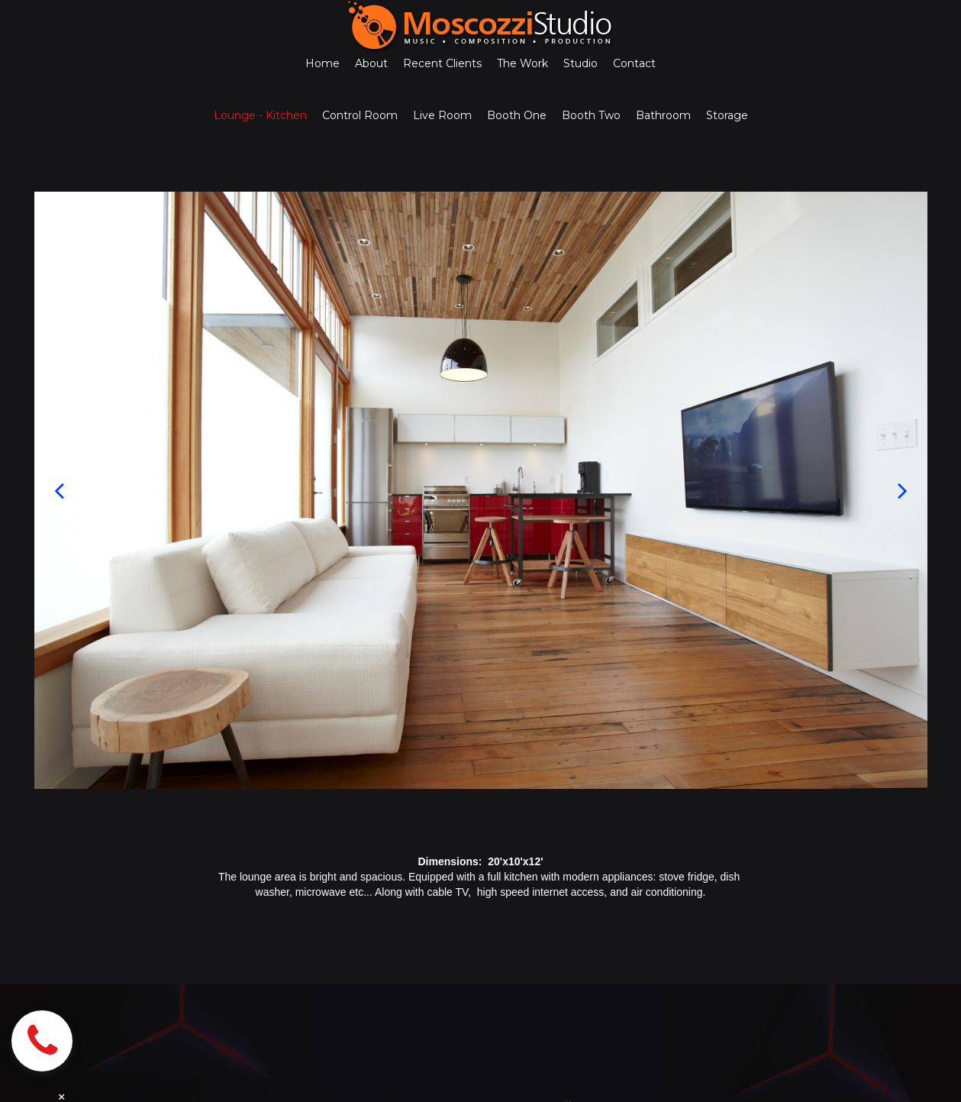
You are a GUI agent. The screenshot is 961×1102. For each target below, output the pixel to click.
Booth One (517, 115)
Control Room (360, 115)
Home (322, 63)
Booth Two (591, 115)
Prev (59, 490)
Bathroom (663, 115)
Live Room (442, 115)
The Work (522, 63)
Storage (727, 115)
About (371, 63)
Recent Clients (442, 63)
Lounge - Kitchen (260, 115)
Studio (580, 63)
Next (902, 490)
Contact (634, 63)
